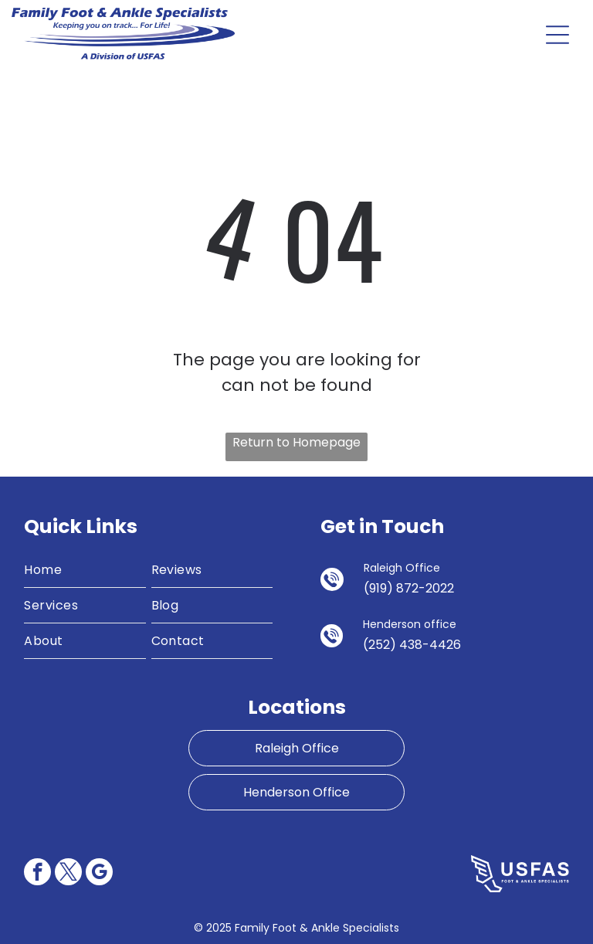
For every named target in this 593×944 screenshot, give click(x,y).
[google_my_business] (99, 873)
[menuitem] (85, 570)
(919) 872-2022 (409, 588)
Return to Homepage (296, 442)
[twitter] (68, 873)
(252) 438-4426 (412, 645)
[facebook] (37, 873)
